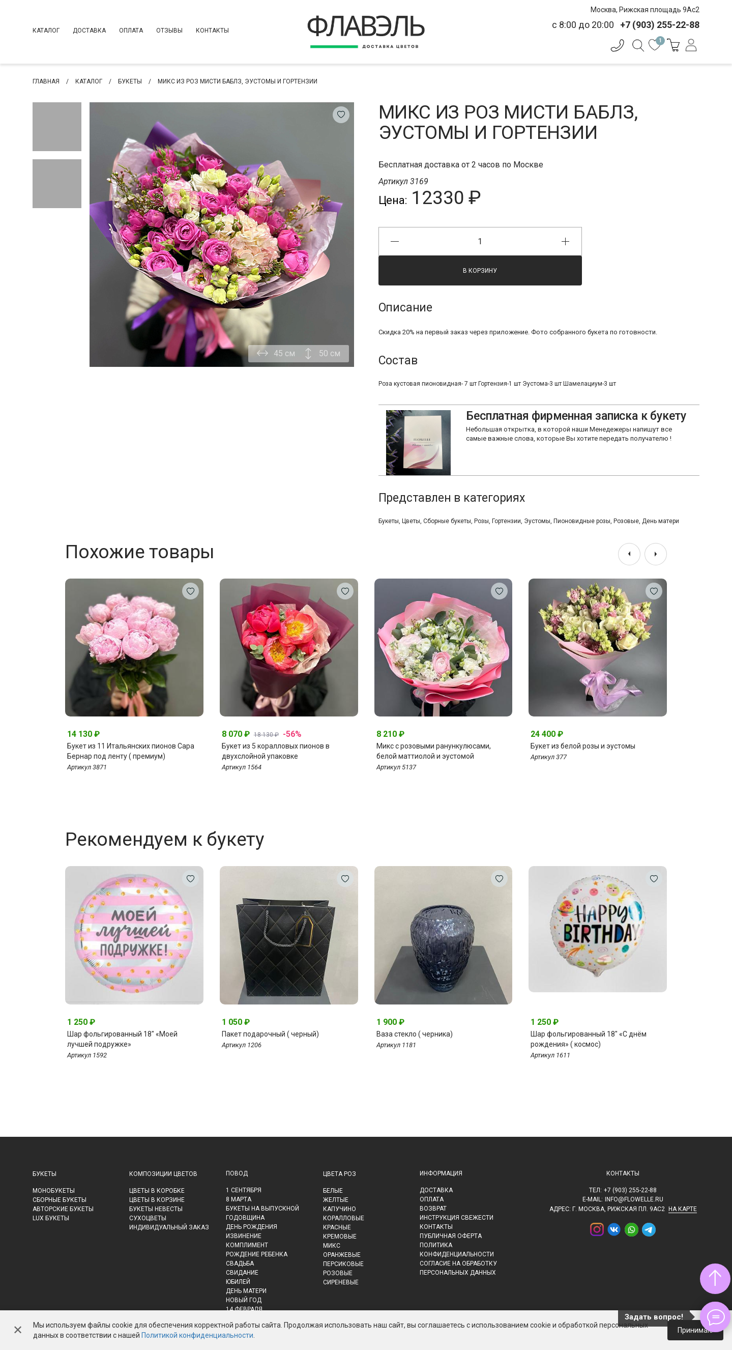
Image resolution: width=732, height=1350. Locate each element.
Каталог (46, 30)
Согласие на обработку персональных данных (458, 1268)
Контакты (212, 30)
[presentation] (629, 554)
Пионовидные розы (581, 521)
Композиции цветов (163, 1173)
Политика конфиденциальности (457, 1250)
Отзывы (169, 30)
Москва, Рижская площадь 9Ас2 (645, 10)
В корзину (480, 270)
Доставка (89, 30)
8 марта (238, 1199)
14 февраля (244, 1309)
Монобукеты (54, 1190)
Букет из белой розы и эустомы (583, 746)
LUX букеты (51, 1218)
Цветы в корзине (157, 1199)
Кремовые (340, 1236)
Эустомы (537, 521)
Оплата (131, 30)
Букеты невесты (156, 1209)
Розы (481, 521)
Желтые (335, 1199)
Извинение (243, 1236)
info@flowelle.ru (634, 1199)
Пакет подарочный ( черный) (270, 1034)
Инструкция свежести (456, 1217)
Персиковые (343, 1264)
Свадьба (240, 1263)
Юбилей (238, 1281)
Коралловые (343, 1218)
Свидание (242, 1272)
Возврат (433, 1208)
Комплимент (247, 1245)
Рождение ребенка (256, 1254)
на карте (682, 1209)
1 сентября (243, 1190)
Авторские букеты (63, 1209)
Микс (331, 1245)
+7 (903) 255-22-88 (630, 1190)
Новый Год (243, 1300)
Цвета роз (339, 1173)
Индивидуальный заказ (169, 1227)
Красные (337, 1227)
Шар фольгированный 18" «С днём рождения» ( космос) (589, 1039)
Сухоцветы (147, 1218)
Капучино (339, 1209)
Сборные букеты (447, 521)
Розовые (626, 521)
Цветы (411, 521)
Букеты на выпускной (262, 1208)
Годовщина (245, 1217)
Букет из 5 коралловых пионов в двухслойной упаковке (276, 751)
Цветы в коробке (157, 1190)
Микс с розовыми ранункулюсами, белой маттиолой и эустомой (433, 751)
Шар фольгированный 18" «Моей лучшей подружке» (122, 1039)
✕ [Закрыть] (18, 1330)
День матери (660, 521)
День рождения (251, 1226)
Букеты (388, 521)
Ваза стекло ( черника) (414, 1034)
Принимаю (695, 1330)
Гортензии (506, 521)
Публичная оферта (451, 1236)
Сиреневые (341, 1282)
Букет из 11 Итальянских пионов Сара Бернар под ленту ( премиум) (130, 751)
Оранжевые (342, 1254)
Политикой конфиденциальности (197, 1335)
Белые (333, 1190)
